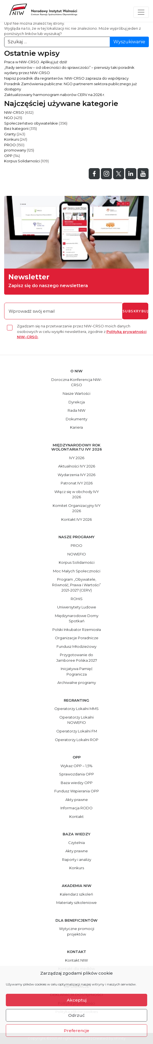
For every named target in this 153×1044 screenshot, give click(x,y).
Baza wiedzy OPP (77, 782)
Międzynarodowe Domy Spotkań (76, 618)
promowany (15, 150)
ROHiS (77, 598)
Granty (10, 134)
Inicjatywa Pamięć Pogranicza (77, 671)
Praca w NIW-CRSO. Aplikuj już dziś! (35, 62)
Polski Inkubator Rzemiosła (76, 629)
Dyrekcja (76, 402)
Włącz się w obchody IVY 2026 (76, 494)
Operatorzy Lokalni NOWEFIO (76, 720)
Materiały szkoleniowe (76, 902)
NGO (8, 117)
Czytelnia (76, 842)
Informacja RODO (76, 808)
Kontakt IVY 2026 (76, 519)
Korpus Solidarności (22, 161)
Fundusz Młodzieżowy (76, 646)
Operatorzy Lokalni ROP (76, 739)
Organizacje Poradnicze (76, 638)
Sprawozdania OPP (76, 774)
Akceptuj (76, 1000)
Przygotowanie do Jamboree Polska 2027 (76, 658)
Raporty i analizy (76, 859)
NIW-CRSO (14, 112)
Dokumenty (76, 419)
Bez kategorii (16, 128)
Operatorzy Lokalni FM (76, 731)
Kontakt (76, 816)
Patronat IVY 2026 (77, 483)
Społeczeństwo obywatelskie (31, 123)
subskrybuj (135, 311)
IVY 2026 (76, 458)
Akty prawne (76, 799)
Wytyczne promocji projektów (76, 931)
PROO (10, 145)
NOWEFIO (76, 554)
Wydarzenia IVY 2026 (76, 474)
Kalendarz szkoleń (76, 894)
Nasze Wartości (76, 393)
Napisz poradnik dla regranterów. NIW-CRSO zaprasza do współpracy (66, 78)
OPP (8, 155)
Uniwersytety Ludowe (76, 607)
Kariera (76, 427)
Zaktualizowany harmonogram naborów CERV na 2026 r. (54, 94)
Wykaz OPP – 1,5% (76, 766)
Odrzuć (76, 1015)
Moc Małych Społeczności (76, 571)
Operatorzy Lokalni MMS (76, 708)
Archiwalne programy (76, 682)
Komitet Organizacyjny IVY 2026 (77, 508)
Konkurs (11, 139)
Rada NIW (76, 410)
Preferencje (76, 1030)
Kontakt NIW (76, 960)
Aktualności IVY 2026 (76, 466)
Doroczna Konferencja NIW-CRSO (76, 382)
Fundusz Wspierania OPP (76, 791)
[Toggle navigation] (141, 12)
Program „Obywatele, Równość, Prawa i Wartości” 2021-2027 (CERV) (76, 584)
